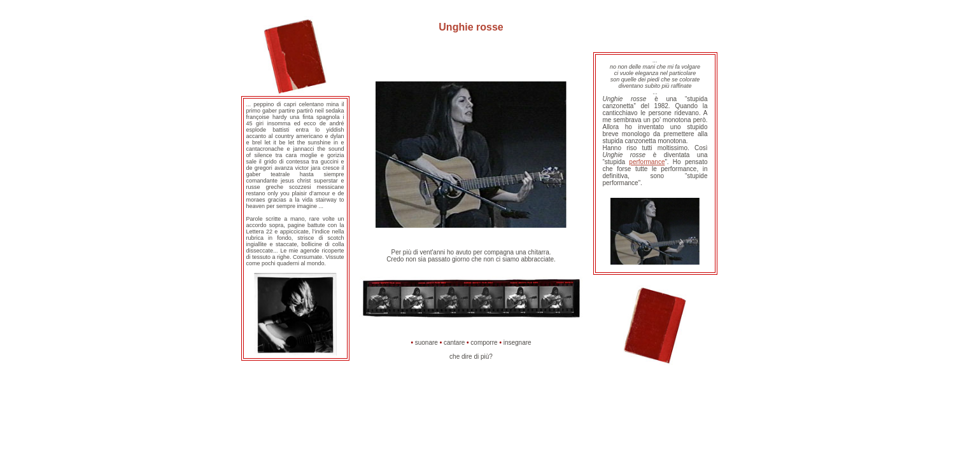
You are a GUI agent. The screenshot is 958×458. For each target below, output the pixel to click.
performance (647, 161)
